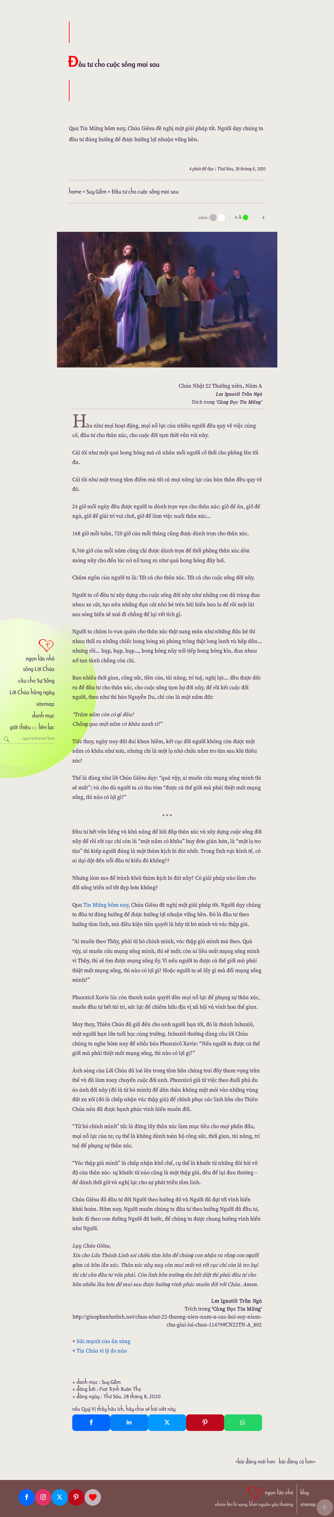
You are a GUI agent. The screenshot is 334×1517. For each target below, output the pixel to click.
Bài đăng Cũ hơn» (297, 1462)
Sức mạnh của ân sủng (103, 1341)
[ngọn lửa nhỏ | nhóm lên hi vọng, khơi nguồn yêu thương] (254, 1496)
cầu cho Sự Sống (36, 680)
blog (304, 1493)
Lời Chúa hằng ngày (31, 692)
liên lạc (46, 727)
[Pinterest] (76, 1497)
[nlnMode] (251, 217)
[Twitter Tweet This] (167, 1422)
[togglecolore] (221, 217)
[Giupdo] (92, 1497)
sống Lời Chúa (38, 669)
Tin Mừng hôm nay (105, 905)
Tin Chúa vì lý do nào (102, 1350)
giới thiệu (20, 727)
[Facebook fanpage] (26, 1497)
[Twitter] (59, 1497)
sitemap (45, 704)
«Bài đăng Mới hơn (255, 1462)
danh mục (43, 715)
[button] (325, 1507)
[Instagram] (43, 1497)
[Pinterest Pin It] (205, 1422)
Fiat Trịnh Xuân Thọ (120, 1389)
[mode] (213, 217)
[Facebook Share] (91, 1422)
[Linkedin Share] (129, 1422)
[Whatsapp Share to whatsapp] (243, 1422)
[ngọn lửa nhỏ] (27, 649)
